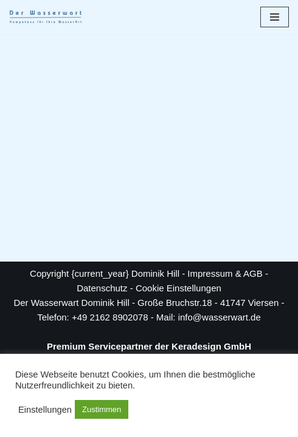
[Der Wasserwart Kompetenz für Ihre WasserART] (45, 16)
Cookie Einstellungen (178, 288)
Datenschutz (102, 288)
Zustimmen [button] (101, 409)
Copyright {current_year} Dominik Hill (104, 273)
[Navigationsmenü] (274, 17)
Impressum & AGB (224, 273)
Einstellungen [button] (45, 410)
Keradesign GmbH (211, 346)
